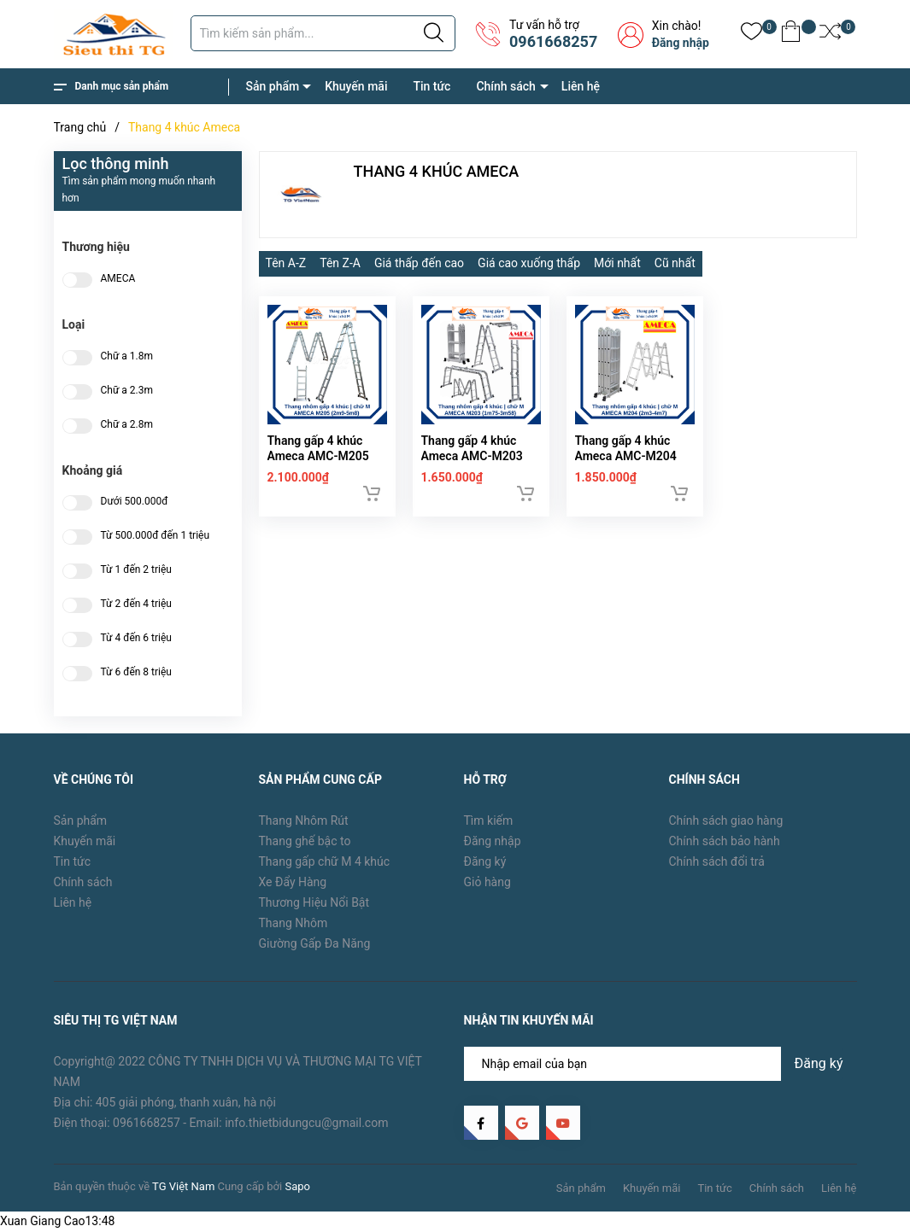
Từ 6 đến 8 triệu (136, 672)
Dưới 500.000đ (134, 501)
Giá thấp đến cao (419, 263)
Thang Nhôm (293, 923)
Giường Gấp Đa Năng (315, 943)
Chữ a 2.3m (127, 390)
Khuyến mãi (356, 86)
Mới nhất (617, 263)
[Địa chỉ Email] (660, 1064)
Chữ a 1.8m (127, 356)
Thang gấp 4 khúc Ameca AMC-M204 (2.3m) (626, 469)
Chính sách (505, 86)
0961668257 (553, 41)
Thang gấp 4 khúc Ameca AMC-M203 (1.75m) (472, 469)
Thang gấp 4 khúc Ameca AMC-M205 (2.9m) (318, 469)
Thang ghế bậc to (305, 841)
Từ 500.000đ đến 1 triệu (155, 535)
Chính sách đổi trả (717, 861)
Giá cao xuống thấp (529, 263)
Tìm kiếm (489, 820)
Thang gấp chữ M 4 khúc (324, 861)
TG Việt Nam (183, 1186)
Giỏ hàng (487, 882)
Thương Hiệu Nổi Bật (314, 902)
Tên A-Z (286, 263)
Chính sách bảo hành (724, 841)
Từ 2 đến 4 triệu (136, 604)
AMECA (118, 278)
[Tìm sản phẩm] (323, 33)
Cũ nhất (675, 263)
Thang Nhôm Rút (304, 820)
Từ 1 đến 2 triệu (136, 569)
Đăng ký (485, 861)
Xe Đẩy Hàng (293, 882)
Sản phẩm (273, 86)
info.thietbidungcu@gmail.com (306, 1123)
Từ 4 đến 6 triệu (136, 638)
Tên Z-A (340, 263)
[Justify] (433, 33)
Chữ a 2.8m (127, 424)
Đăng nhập (680, 43)
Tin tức (431, 86)
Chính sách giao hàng (726, 820)
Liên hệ (580, 86)
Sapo (297, 1186)
